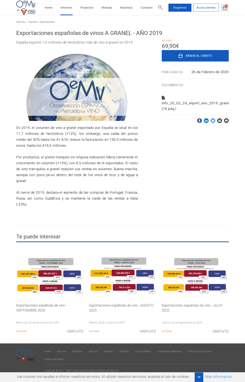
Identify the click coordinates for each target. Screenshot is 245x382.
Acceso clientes (206, 7)
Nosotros (126, 7)
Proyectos (87, 7)
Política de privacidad (200, 351)
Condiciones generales (169, 351)
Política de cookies (54, 359)
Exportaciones (47, 21)
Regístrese (179, 7)
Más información (218, 376)
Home (48, 7)
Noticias (107, 7)
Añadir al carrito (199, 55)
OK (199, 377)
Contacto (147, 7)
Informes (66, 7)
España (33, 21)
